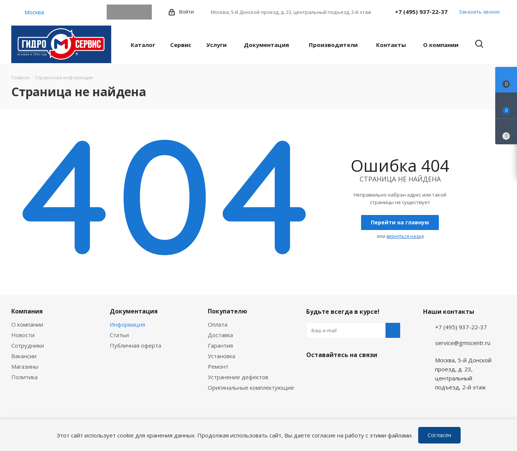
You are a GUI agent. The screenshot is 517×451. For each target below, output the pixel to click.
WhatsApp (129, 12)
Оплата (217, 324)
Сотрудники (27, 345)
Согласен (439, 435)
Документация (134, 311)
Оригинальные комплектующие (251, 387)
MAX (144, 12)
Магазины (24, 366)
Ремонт (218, 366)
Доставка (220, 335)
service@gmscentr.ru (462, 343)
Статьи (119, 335)
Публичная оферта (135, 345)
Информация (127, 324)
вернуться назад (405, 236)
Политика (24, 377)
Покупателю (227, 311)
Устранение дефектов (238, 377)
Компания (27, 311)
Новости (23, 335)
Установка (221, 356)
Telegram (114, 12)
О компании (27, 324)
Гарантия (220, 345)
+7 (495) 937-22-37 (421, 11)
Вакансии (23, 356)
